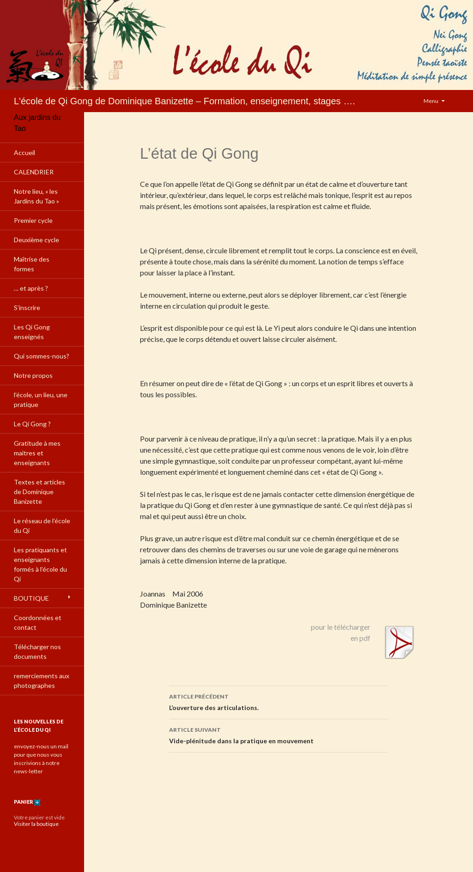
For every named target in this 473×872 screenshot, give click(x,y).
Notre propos (33, 375)
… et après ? (31, 288)
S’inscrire (27, 307)
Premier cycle (33, 220)
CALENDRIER (34, 172)
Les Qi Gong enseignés (32, 331)
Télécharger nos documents (37, 651)
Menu (431, 100)
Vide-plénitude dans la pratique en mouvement (278, 734)
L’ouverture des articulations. (278, 701)
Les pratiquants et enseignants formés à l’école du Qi (40, 564)
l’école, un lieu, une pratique (40, 399)
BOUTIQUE (31, 598)
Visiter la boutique (36, 823)
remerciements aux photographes (41, 680)
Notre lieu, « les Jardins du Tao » (36, 196)
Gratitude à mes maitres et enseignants (37, 452)
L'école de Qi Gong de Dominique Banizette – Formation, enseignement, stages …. (184, 101)
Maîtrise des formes (31, 264)
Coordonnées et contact (37, 622)
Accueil (24, 152)
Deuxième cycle (36, 240)
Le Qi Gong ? (32, 424)
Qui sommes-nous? (41, 356)
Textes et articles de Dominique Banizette (39, 491)
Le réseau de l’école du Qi (42, 525)
